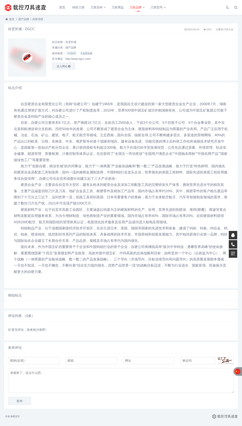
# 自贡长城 (86, 53)
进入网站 (63, 66)
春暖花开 (15, 416)
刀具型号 (156, 7)
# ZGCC (71, 53)
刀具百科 (96, 7)
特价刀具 (78, 7)
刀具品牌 (135, 7)
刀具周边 (117, 7)
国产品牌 (23, 19)
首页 (62, 7)
